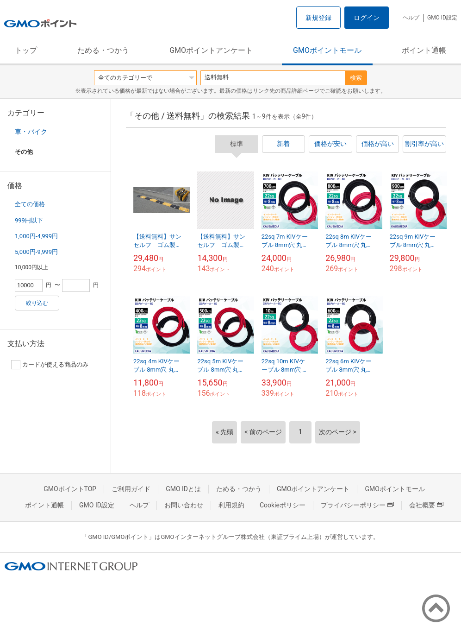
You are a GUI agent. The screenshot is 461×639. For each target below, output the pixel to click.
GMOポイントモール (327, 50)
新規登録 (318, 17)
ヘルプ (411, 17)
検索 (356, 77)
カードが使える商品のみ (49, 364)
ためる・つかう (103, 50)
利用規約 (231, 505)
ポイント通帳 (424, 50)
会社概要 (426, 505)
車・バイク (31, 131)
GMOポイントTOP (70, 489)
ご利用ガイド (131, 489)
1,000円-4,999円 (36, 236)
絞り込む (37, 303)
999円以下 (29, 220)
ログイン (367, 17)
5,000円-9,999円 (36, 251)
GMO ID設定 (442, 17)
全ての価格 (30, 204)
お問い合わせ (183, 505)
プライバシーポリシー (357, 505)
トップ (26, 50)
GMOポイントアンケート (211, 50)
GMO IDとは (183, 489)
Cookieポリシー (282, 505)
